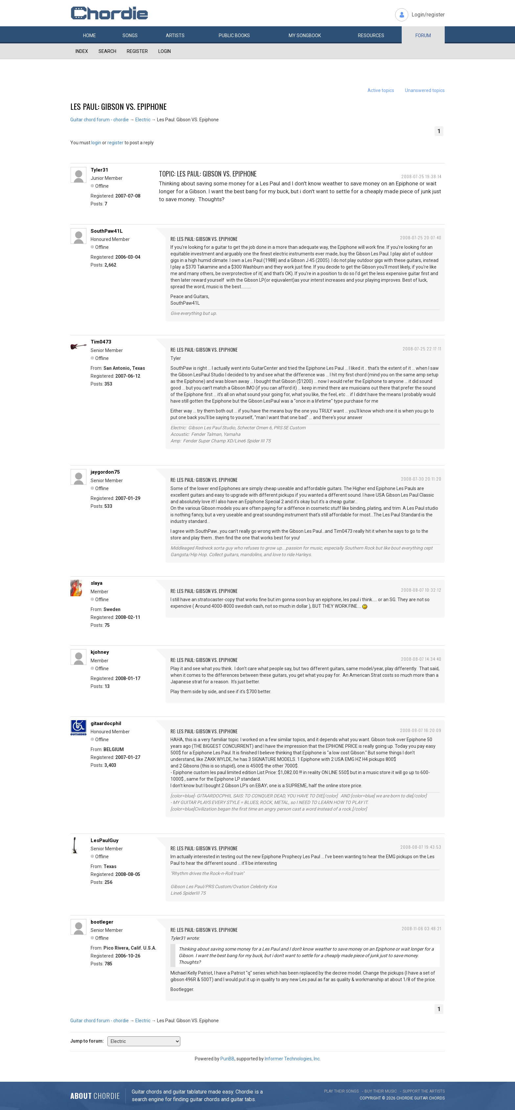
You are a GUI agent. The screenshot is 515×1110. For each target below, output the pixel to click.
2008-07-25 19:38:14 (421, 176)
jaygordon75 (105, 472)
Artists (175, 35)
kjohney (100, 652)
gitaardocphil (106, 723)
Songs (130, 35)
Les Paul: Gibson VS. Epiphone (118, 106)
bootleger (102, 922)
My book (305, 35)
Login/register (428, 15)
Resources (371, 35)
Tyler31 (99, 170)
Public (234, 35)
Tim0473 (101, 342)
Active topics (381, 90)
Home (89, 35)
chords (437, 1098)
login (96, 142)
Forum (423, 35)
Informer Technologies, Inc (292, 1058)
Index (82, 51)
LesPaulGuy (105, 840)
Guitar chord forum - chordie (99, 119)
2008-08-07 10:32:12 (421, 590)
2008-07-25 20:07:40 (420, 237)
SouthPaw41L (107, 231)
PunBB (227, 1058)
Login (164, 51)
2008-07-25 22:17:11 (422, 348)
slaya (96, 583)
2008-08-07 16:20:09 (420, 730)
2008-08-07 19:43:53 (420, 847)
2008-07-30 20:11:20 (421, 479)
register (115, 142)
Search (107, 51)
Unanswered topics (425, 90)
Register (137, 51)
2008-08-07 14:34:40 (421, 659)
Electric (142, 119)
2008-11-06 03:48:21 (421, 928)
